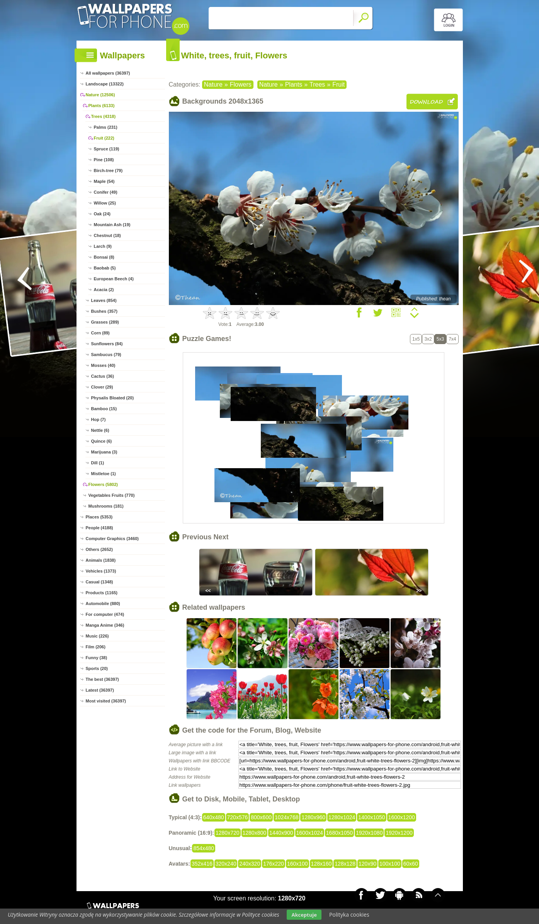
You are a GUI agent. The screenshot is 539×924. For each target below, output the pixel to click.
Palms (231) (105, 127)
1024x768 (287, 817)
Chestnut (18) (107, 235)
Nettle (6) (100, 430)
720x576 (237, 817)
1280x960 (313, 817)
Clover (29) (102, 387)
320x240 (226, 864)
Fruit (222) (104, 138)
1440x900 (281, 833)
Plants (293, 84)
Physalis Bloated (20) (112, 398)
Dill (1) (97, 462)
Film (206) (95, 646)
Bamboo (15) (104, 408)
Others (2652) (99, 549)
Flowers (241, 84)
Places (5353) (99, 517)
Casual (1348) (99, 582)
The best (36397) (102, 679)
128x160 (321, 864)
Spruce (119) (106, 149)
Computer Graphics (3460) (112, 538)
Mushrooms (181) (106, 506)
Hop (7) (98, 419)
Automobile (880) (103, 603)
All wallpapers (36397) (108, 73)
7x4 (452, 339)
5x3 (440, 339)
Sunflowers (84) (107, 343)
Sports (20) (97, 668)
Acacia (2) (104, 289)
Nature (213, 84)
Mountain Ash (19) (112, 224)
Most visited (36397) (106, 701)
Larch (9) (103, 246)
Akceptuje (303, 914)
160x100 (297, 864)
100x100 (389, 864)
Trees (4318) (103, 116)
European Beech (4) (114, 278)
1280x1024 (341, 817)
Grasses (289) (105, 322)
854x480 (203, 848)
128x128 (345, 864)
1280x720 (228, 833)
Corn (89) (100, 333)
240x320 (249, 864)
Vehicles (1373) (101, 571)
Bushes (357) (104, 311)
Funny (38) (96, 657)
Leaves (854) (104, 300)
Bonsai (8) (104, 257)
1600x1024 (309, 833)
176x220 (273, 864)
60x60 (410, 864)
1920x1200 (399, 833)
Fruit (338, 84)
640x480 (213, 817)
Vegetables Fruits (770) (111, 495)
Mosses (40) (103, 365)
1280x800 (255, 833)
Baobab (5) (105, 268)
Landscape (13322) (105, 84)
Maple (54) (104, 181)
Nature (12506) (100, 94)
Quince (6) (101, 441)
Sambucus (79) (106, 354)
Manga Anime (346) (105, 625)
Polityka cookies (349, 914)
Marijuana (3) (104, 452)
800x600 (261, 817)
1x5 (416, 339)
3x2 (428, 339)
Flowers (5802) (103, 484)
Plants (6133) (101, 105)
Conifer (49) (105, 192)
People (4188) (99, 527)
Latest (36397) (100, 690)
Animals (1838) (101, 560)
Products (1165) (102, 592)
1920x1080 (369, 833)
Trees (317, 84)
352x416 (202, 864)
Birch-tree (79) (108, 170)
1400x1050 (371, 817)
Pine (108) (104, 159)
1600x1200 (401, 817)
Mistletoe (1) (103, 473)
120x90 (367, 864)
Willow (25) (105, 203)
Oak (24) (102, 213)
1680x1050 (339, 833)
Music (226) (97, 636)
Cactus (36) (102, 376)
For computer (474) (105, 614)
